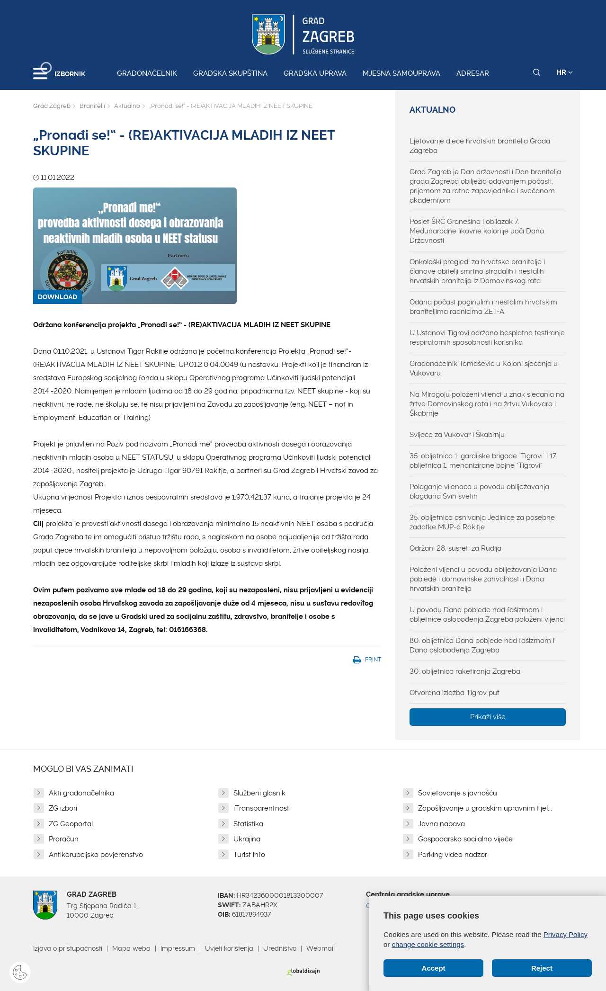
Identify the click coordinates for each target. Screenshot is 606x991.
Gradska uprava (315, 73)
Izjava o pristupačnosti (67, 948)
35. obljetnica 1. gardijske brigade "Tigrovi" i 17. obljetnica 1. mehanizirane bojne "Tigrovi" (483, 461)
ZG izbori (63, 808)
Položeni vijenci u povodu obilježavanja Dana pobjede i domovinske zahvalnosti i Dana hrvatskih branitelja (483, 579)
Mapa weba (131, 948)
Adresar (472, 73)
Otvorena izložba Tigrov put (454, 692)
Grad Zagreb (52, 105)
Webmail (320, 948)
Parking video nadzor (452, 854)
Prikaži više (488, 717)
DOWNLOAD (57, 297)
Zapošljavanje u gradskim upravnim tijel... (485, 808)
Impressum (177, 948)
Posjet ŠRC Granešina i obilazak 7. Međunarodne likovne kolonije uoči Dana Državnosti (477, 231)
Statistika (248, 824)
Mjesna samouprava (401, 73)
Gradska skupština (230, 73)
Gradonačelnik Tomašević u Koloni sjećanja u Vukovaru (484, 368)
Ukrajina (246, 839)
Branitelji (92, 105)
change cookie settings (428, 944)
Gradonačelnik (147, 73)
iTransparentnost (261, 808)
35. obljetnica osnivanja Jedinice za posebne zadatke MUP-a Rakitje (482, 522)
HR (564, 72)
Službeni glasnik (259, 793)
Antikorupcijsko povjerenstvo (96, 854)
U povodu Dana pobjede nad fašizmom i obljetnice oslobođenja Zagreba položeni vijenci (487, 615)
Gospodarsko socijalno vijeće (465, 839)
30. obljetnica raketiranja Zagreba (465, 671)
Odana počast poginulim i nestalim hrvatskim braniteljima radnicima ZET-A (483, 307)
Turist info (249, 854)
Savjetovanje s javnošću (457, 793)
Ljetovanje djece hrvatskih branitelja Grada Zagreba (480, 146)
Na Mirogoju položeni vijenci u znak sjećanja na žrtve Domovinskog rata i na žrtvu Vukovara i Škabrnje (487, 404)
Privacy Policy (566, 934)
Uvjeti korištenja (229, 948)
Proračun (64, 839)
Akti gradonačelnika (81, 793)
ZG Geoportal (71, 824)
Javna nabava (441, 824)
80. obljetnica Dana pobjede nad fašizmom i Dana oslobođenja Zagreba (482, 645)
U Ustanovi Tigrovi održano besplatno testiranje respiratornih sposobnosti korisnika (487, 338)
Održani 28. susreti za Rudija (455, 548)
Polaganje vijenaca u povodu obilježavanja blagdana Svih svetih (479, 491)
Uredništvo (279, 948)
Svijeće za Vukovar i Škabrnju (457, 434)
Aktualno (127, 105)
